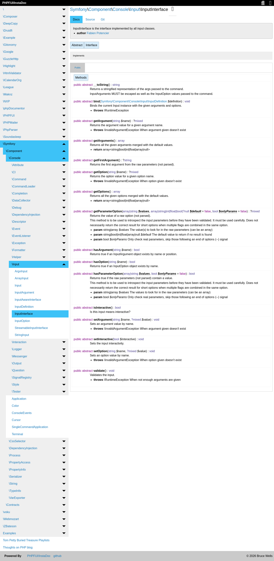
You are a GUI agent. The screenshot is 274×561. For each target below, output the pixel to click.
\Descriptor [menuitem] (19, 221)
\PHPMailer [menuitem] (10, 122)
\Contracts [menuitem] (12, 504)
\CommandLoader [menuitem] (23, 186)
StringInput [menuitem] (22, 334)
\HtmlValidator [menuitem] (12, 73)
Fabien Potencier (98, 33)
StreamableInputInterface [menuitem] (31, 327)
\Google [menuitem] (8, 51)
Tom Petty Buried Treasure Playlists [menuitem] (26, 540)
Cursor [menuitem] (16, 420)
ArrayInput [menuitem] (21, 278)
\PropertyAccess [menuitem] (19, 462)
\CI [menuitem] (13, 172)
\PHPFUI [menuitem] (9, 115)
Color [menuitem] (15, 405)
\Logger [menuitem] (17, 349)
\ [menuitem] (3, 9)
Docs (76, 19)
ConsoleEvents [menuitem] (22, 413)
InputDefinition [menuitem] (24, 306)
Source (90, 19)
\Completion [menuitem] (19, 193)
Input (135, 9)
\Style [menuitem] (15, 384)
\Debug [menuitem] (16, 207)
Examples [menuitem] (9, 533)
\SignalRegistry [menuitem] (22, 377)
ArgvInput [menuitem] (21, 271)
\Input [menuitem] (15, 264)
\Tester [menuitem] (16, 391)
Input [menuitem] (18, 285)
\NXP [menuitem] (6, 101)
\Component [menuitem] (14, 151)
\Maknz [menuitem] (8, 94)
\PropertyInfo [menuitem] (17, 469)
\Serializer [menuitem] (15, 476)
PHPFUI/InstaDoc (14, 2)
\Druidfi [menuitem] (7, 30)
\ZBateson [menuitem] (9, 526)
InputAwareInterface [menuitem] (28, 299)
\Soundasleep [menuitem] (12, 136)
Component (99, 9)
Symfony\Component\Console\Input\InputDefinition (134, 101)
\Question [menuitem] (18, 370)
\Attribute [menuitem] (18, 165)
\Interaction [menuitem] (19, 342)
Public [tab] (78, 67)
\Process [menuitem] (14, 455)
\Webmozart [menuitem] (11, 519)
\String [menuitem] (13, 483)
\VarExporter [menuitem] (17, 497)
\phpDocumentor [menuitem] (14, 108)
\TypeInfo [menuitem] (15, 490)
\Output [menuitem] (16, 363)
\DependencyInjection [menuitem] (26, 214)
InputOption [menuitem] (22, 320)
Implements (78, 55)
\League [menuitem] (8, 87)
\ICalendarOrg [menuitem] (12, 80)
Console (121, 9)
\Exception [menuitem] (19, 243)
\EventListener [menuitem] (21, 235)
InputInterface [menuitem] (24, 313)
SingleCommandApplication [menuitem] (30, 427)
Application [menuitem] (19, 398)
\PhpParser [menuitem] (10, 129)
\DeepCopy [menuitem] (10, 23)
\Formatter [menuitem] (18, 250)
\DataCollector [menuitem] (21, 200)
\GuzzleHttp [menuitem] (10, 59)
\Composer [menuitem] (10, 16)
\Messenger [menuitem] (19, 356)
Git (102, 19)
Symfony (78, 9)
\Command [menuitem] (19, 179)
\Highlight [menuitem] (9, 66)
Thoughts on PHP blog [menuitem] (18, 547)
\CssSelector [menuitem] (17, 441)
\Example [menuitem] (9, 37)
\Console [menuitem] (14, 158)
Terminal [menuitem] (17, 434)
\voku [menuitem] (6, 512)
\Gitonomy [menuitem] (9, 44)
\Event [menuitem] (16, 228)
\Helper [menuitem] (16, 257)
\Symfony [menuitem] (9, 143)
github (57, 556)
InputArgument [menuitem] (24, 292)
